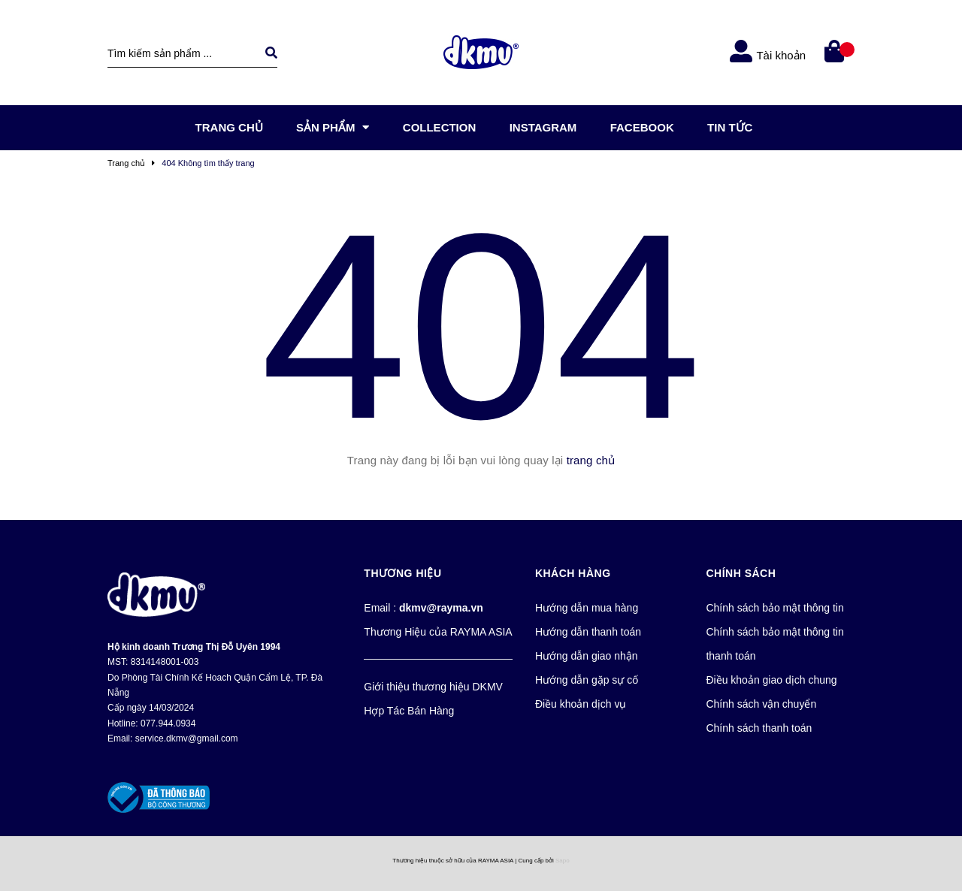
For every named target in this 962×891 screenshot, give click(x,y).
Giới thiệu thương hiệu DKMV (433, 687)
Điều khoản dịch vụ (581, 704)
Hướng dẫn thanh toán (588, 632)
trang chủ (591, 460)
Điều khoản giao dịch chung (771, 680)
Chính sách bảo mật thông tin (774, 608)
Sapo (562, 860)
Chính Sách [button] (741, 573)
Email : (423, 608)
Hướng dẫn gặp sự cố (586, 680)
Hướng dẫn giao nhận (586, 656)
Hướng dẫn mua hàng (586, 608)
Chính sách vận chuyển (761, 704)
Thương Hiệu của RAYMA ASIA (438, 632)
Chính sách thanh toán (759, 728)
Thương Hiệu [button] (402, 573)
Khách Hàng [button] (573, 573)
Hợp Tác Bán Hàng (409, 711)
